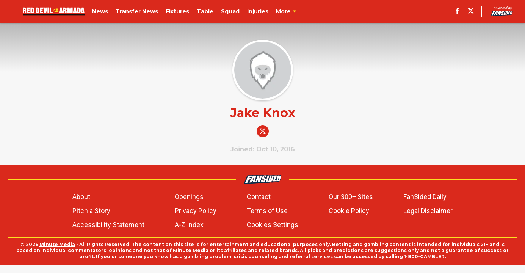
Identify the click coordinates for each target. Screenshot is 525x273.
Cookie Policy (349, 211)
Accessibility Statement (108, 225)
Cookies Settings (272, 225)
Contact (259, 197)
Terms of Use (267, 211)
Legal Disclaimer (428, 211)
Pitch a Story (91, 211)
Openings (189, 197)
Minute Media (57, 244)
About (81, 197)
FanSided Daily (425, 197)
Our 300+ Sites (351, 197)
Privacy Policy (195, 211)
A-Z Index (189, 225)
